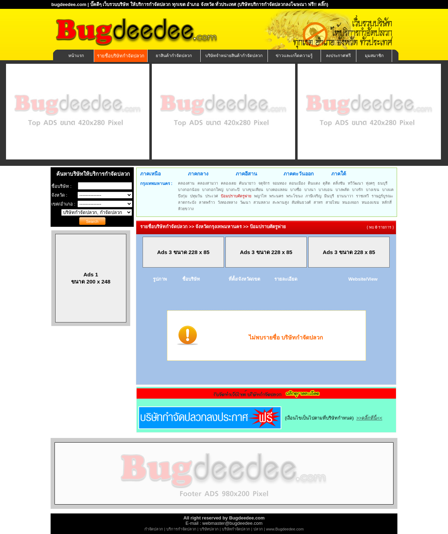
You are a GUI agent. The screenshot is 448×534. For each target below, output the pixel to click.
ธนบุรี (382, 183)
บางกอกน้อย (188, 189)
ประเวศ (211, 196)
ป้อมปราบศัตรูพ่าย (236, 196)
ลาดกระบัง (187, 202)
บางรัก (357, 189)
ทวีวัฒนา (355, 183)
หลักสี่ (387, 202)
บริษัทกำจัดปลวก (236, 529)
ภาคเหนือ (150, 173)
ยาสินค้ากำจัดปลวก (174, 55)
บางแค (388, 189)
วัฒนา (245, 202)
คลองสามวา (207, 183)
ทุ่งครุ (370, 183)
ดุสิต (326, 183)
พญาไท (260, 196)
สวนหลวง (261, 202)
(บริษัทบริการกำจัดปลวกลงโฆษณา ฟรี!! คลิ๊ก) (282, 4)
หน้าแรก (76, 55)
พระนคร (276, 196)
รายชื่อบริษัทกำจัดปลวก (120, 55)
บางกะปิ (233, 189)
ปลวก (258, 529)
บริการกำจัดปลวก (181, 529)
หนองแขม (370, 202)
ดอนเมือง (297, 183)
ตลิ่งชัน (339, 183)
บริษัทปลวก (209, 529)
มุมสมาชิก (374, 55)
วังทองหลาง (227, 202)
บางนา (310, 189)
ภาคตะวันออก (298, 173)
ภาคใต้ (338, 173)
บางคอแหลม (276, 189)
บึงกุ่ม (182, 196)
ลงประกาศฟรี (338, 55)
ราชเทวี (362, 196)
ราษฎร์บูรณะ (382, 196)
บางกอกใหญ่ (212, 189)
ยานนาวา (345, 196)
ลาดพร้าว (207, 202)
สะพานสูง (280, 202)
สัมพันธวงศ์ (301, 202)
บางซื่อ (295, 189)
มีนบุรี (329, 196)
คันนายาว (247, 183)
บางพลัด (342, 189)
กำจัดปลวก (153, 529)
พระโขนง (294, 196)
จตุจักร (264, 183)
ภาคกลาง (198, 173)
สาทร (318, 202)
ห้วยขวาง (186, 209)
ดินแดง (314, 183)
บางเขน (372, 189)
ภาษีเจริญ (313, 196)
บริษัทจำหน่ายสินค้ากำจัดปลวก (234, 55)
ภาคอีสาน (246, 173)
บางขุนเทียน (252, 189)
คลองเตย (228, 183)
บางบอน (325, 189)
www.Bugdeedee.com (285, 529)
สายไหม (332, 202)
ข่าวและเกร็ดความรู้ (294, 55)
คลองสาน (186, 183)
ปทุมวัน (196, 196)
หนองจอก (350, 202)
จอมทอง (279, 183)
